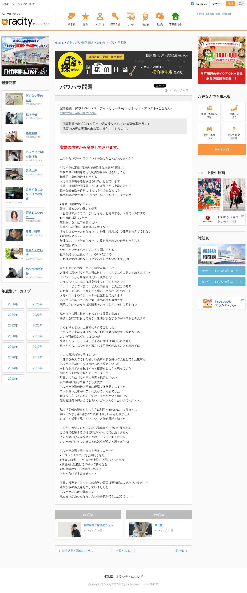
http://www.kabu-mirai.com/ (78, 113)
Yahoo (200, 13)
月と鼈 (159, 525)
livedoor (226, 13)
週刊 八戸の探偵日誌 (80, 42)
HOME (5, 4)
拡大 (241, 3)
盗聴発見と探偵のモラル (98, 525)
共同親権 (31, 133)
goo (218, 13)
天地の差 (31, 170)
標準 (230, 3)
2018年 (101, 42)
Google (210, 13)
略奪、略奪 (33, 231)
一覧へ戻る (123, 550)
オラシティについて (24, 4)
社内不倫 (31, 114)
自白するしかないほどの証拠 (34, 194)
